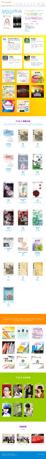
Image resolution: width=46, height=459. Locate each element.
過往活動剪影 (23, 429)
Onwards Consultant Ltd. (6, 455)
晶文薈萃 (16, 3)
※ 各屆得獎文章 (27, 31)
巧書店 (24, 3)
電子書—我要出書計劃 (38, 124)
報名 (34, 3)
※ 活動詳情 (26, 29)
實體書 (5, 124)
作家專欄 (39, 3)
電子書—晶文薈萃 (21, 124)
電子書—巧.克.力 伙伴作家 (12, 124)
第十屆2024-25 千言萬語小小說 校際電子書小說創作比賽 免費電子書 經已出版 (12, 12)
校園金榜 (20, 3)
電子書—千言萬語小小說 (29, 124)
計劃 (28, 3)
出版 (31, 3)
